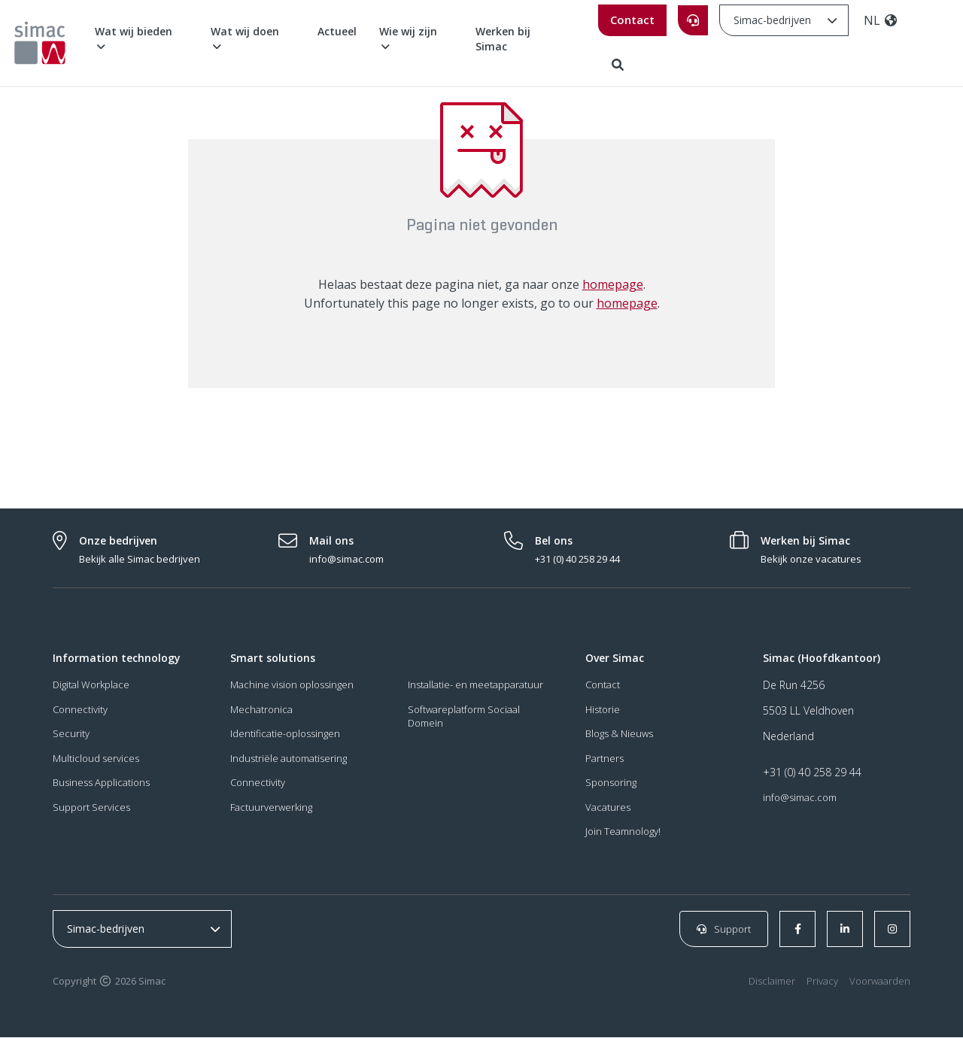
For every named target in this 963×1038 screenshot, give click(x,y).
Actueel (337, 31)
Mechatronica (261, 710)
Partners (604, 759)
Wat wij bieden (133, 38)
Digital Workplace (91, 685)
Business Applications (101, 784)
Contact (632, 19)
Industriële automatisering (288, 759)
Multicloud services (96, 759)
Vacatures (607, 808)
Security (71, 735)
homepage (612, 285)
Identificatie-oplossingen (285, 735)
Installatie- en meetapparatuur (475, 685)
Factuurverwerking (271, 808)
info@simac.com (800, 798)
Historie (602, 710)
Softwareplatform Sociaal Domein (464, 717)
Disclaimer (772, 982)
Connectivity (80, 710)
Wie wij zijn (408, 38)
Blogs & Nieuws (619, 735)
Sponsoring (610, 784)
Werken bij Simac (502, 38)
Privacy (822, 982)
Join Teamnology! (623, 832)
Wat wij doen (245, 38)
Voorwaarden (879, 982)
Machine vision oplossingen (292, 685)
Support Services (91, 808)
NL (881, 20)
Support (724, 929)
